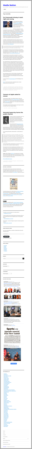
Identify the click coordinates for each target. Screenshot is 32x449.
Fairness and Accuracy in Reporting (9, 389)
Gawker (17, 87)
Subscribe (6, 236)
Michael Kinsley (18, 88)
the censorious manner (15, 99)
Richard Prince (6, 417)
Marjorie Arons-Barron (7, 401)
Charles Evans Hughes (9, 87)
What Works (6, 426)
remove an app (7, 101)
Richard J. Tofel (6, 416)
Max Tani (5, 403)
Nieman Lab (6, 411)
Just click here (15, 172)
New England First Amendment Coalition (10, 409)
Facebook (5, 245)
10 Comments (10, 161)
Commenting (5, 436)
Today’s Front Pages (7, 423)
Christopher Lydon (7, 381)
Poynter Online (6, 415)
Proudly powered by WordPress (11, 446)
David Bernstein (6, 386)
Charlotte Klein (6, 380)
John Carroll (6, 398)
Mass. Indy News (5, 442)
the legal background (12, 78)
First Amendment (10, 86)
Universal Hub (6, 425)
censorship (4, 87)
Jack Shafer (5, 394)
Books (4, 438)
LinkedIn (5, 249)
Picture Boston (6, 414)
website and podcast (20, 191)
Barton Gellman (17, 86)
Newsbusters (6, 410)
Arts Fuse (5, 373)
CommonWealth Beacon (7, 382)
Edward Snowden (14, 87)
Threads (5, 247)
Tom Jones (5, 424)
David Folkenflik (6, 387)
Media (13, 86)
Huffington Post (14, 88)
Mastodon (5, 248)
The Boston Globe (10, 195)
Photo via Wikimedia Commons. (7, 158)
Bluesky (5, 246)
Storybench (5, 418)
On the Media (6, 413)
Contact (4, 434)
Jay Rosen (5, 396)
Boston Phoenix (21, 86)
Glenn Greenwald (21, 87)
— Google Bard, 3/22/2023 (7, 213)
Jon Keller (5, 399)
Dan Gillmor (6, 385)
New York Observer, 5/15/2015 (8, 218)
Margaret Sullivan (6, 400)
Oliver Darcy (6, 412)
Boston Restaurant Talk (7, 375)
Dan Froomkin (6, 384)
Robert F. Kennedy (5, 161)
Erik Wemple (6, 388)
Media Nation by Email (6, 444)
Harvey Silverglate (9, 88)
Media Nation (9, 5)
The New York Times (14, 194)
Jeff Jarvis (5, 397)
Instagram (5, 250)
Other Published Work (6, 440)
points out (12, 153)
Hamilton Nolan (5, 88)
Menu (5, 9)
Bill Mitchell (6, 374)
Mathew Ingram (6, 402)
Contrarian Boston (6, 383)
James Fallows (6, 395)
